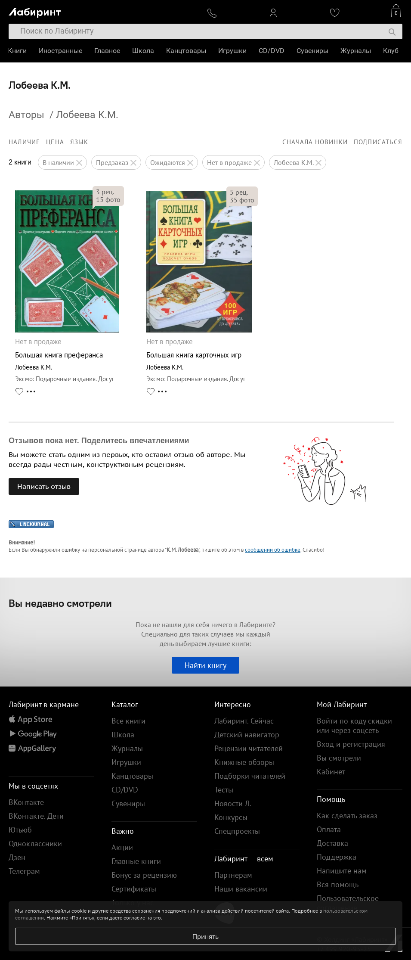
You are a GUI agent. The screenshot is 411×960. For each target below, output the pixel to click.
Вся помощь (337, 884)
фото (108, 199)
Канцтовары (187, 51)
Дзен (17, 857)
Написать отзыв (44, 486)
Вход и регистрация (351, 744)
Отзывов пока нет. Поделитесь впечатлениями (99, 440)
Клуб (391, 51)
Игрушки (233, 51)
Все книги (128, 721)
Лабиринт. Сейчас (244, 721)
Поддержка (336, 857)
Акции (122, 847)
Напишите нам (342, 871)
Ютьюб (20, 830)
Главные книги (136, 861)
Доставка (332, 843)
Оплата (329, 829)
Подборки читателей (249, 776)
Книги (18, 51)
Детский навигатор (246, 734)
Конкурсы (230, 817)
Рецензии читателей (248, 748)
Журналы (356, 51)
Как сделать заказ (347, 815)
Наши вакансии (240, 889)
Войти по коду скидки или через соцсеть (354, 725)
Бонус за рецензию (144, 875)
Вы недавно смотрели (60, 603)
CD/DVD (272, 51)
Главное (108, 51)
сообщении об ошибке (272, 549)
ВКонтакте (26, 802)
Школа (144, 51)
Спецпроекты (237, 831)
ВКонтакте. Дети (36, 816)
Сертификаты (133, 889)
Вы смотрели (339, 758)
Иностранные (61, 51)
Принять (205, 936)
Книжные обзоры (244, 762)
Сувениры (313, 51)
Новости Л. (232, 803)
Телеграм (24, 871)
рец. (105, 192)
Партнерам (233, 875)
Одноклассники (35, 843)
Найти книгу (205, 665)
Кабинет (331, 772)
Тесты (223, 790)
